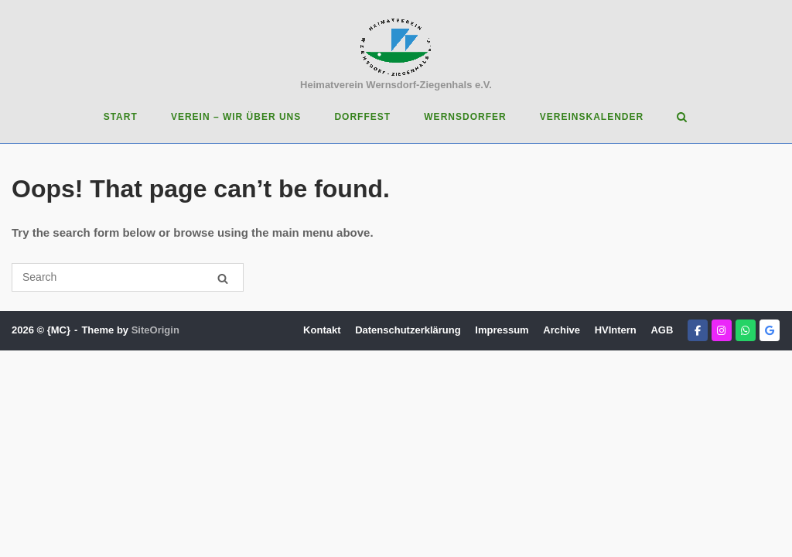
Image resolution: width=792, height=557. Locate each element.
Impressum (501, 330)
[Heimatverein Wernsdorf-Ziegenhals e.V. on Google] (770, 330)
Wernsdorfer (465, 116)
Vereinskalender (592, 116)
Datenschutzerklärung (408, 330)
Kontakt (321, 330)
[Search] (223, 278)
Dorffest (362, 116)
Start (121, 116)
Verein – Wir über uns (236, 116)
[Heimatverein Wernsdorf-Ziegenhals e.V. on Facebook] (698, 330)
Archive (561, 330)
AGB (661, 330)
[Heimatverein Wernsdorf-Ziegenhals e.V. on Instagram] (722, 330)
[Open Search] (681, 118)
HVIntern (616, 330)
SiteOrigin (155, 330)
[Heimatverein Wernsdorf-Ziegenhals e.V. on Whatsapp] (746, 330)
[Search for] (128, 277)
